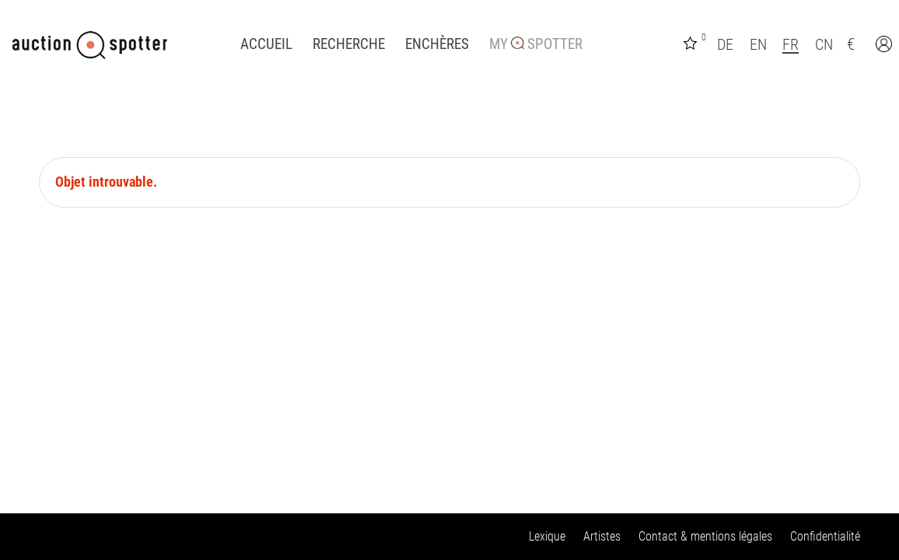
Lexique (547, 536)
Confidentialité (825, 536)
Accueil (266, 44)
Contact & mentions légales (705, 536)
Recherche (349, 44)
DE (725, 44)
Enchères (437, 44)
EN (758, 44)
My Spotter (535, 44)
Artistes (602, 536)
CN (824, 44)
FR (790, 44)
